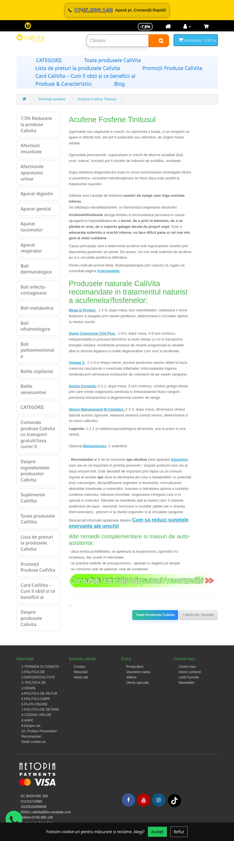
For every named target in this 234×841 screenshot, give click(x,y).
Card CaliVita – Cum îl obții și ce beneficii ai (86, 76)
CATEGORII (49, 60)
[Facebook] (128, 800)
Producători (134, 667)
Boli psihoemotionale (37, 350)
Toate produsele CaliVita (112, 60)
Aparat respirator (31, 248)
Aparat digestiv (37, 194)
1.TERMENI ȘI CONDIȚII (40, 667)
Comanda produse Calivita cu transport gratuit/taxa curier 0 (38, 434)
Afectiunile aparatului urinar (32, 172)
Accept (157, 831)
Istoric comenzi (190, 672)
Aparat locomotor (32, 227)
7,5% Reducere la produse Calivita (36, 124)
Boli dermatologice (36, 269)
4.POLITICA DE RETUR (40, 694)
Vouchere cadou (138, 672)
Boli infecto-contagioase (34, 290)
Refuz (179, 831)
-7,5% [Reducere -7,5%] (145, 26)
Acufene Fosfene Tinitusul (97, 99)
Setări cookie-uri (34, 742)
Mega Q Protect (82, 310)
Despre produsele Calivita (31, 618)
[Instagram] (158, 800)
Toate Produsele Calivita (155, 615)
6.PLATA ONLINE (35, 704)
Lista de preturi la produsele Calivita (78, 68)
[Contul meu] (187, 27)
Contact (79, 667)
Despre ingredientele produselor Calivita (35, 470)
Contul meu (187, 667)
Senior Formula (82, 386)
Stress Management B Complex (96, 409)
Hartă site (81, 677)
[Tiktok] (174, 801)
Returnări (81, 672)
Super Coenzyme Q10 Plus (92, 333)
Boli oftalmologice (35, 326)
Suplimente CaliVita (33, 498)
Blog (119, 83)
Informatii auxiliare (51, 99)
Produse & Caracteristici (64, 83)
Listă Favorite (189, 677)
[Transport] (168, 27)
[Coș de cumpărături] (206, 27)
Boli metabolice (37, 308)
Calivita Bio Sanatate (198, 615)
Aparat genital (36, 209)
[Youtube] (143, 800)
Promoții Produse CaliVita (172, 68)
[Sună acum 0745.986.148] (116, 10)
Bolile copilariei (37, 371)
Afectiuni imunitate (31, 148)
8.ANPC (28, 720)
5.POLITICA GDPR (36, 699)
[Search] (158, 40)
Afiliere (131, 677)
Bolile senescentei (33, 389)
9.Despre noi (31, 726)
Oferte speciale (137, 683)
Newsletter (187, 683)
